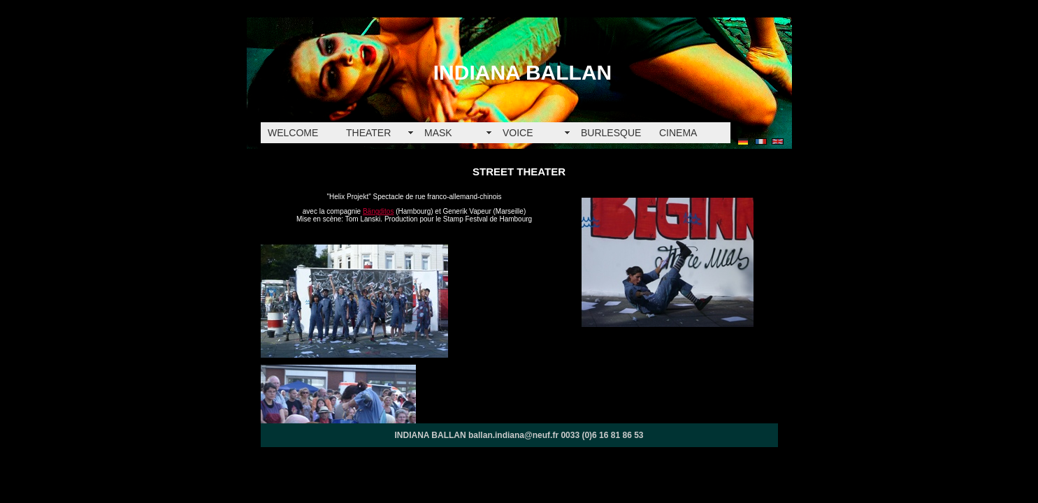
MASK (438, 132)
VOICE (518, 132)
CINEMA (678, 132)
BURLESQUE (611, 132)
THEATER (368, 132)
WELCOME (293, 132)
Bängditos (378, 211)
